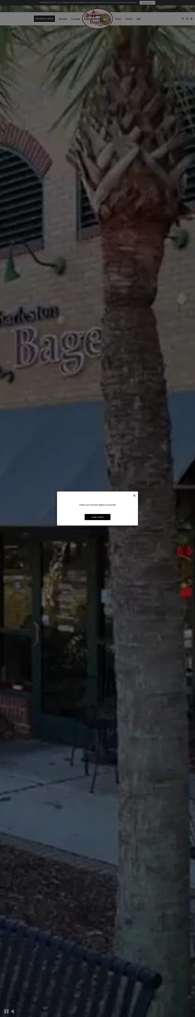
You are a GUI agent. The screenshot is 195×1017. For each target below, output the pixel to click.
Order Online (98, 517)
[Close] (134, 495)
